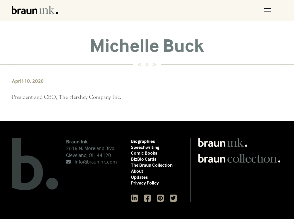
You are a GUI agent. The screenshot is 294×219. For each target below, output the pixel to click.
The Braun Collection (152, 165)
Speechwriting (145, 147)
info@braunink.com (91, 161)
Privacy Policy (145, 183)
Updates (139, 177)
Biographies (143, 141)
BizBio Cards (143, 159)
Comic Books (144, 153)
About (137, 171)
